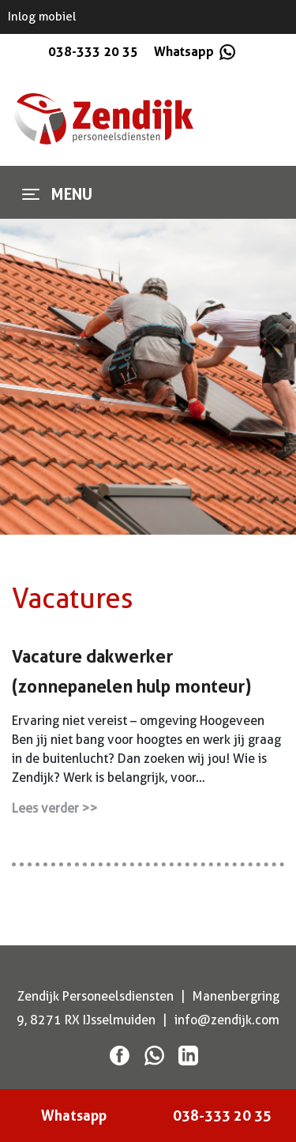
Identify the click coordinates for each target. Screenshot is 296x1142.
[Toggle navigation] (31, 194)
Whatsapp (193, 51)
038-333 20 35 (93, 51)
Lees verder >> (55, 808)
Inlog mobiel (42, 16)
